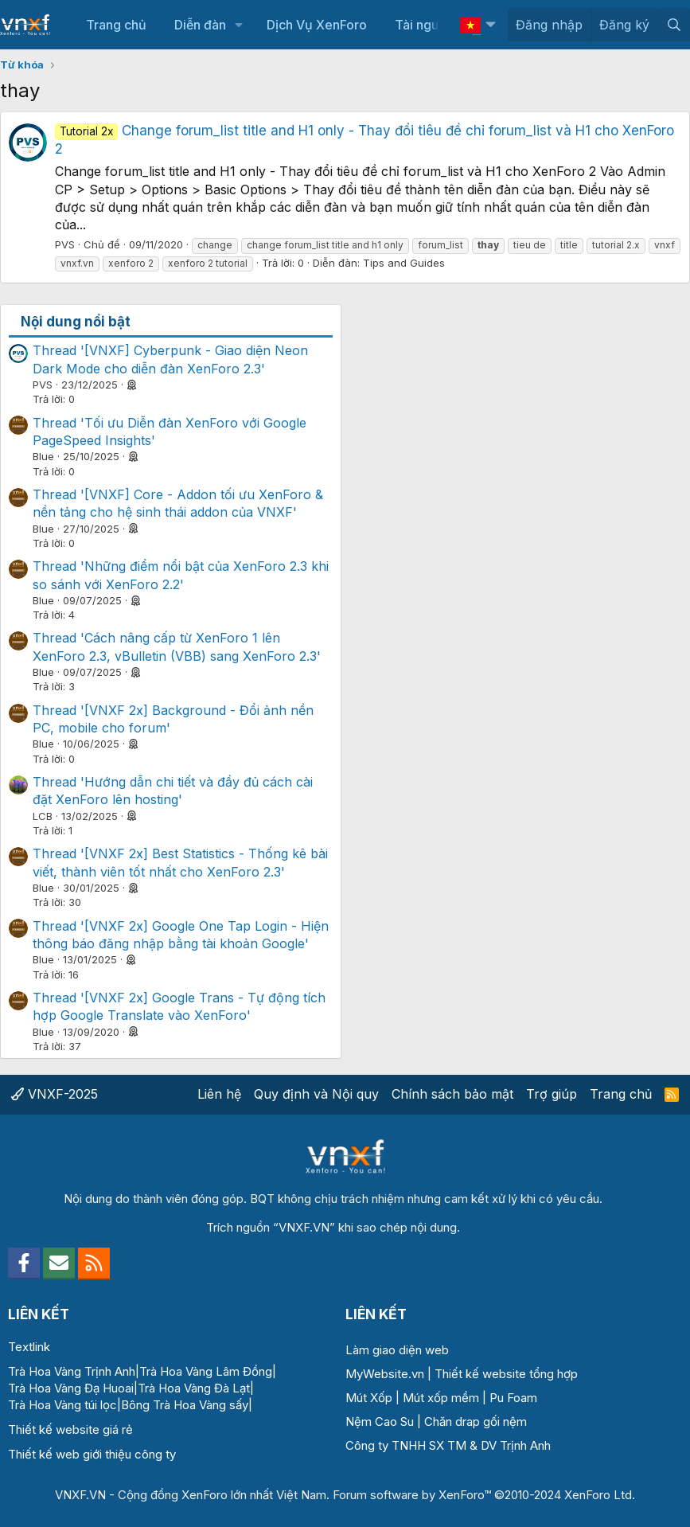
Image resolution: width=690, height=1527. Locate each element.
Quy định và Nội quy (316, 1094)
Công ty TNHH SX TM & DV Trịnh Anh (448, 1445)
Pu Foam (513, 1397)
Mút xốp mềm (441, 1397)
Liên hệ (219, 1094)
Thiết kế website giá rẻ (70, 1429)
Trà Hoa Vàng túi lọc (62, 1404)
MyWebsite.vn (384, 1373)
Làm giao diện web (397, 1349)
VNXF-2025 (54, 1094)
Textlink (29, 1346)
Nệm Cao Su (379, 1421)
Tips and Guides (404, 262)
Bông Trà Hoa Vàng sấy (184, 1404)
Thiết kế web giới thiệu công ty (92, 1454)
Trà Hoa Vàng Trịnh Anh (71, 1371)
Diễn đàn (200, 25)
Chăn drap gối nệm (475, 1421)
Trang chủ (116, 25)
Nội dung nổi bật (76, 322)
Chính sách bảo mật (452, 1094)
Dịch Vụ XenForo (317, 25)
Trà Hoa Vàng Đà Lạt (194, 1388)
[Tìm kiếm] (673, 24)
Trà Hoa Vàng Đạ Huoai (71, 1388)
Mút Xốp (368, 1397)
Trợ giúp (551, 1094)
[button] (239, 24)
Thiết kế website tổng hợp (506, 1373)
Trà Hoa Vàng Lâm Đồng (205, 1371)
